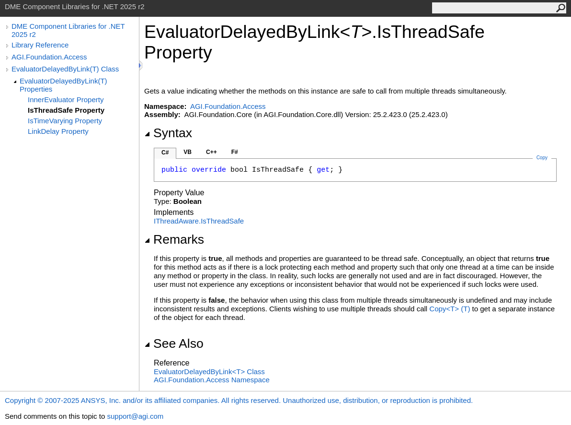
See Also (174, 343)
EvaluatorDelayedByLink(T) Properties (63, 85)
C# (165, 152)
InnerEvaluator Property (65, 99)
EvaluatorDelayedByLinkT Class (209, 371)
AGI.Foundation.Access (49, 57)
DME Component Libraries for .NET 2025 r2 (68, 30)
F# (234, 152)
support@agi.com (135, 416)
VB (187, 152)
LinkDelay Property (58, 131)
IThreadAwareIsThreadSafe (199, 221)
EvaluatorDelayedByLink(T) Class (65, 69)
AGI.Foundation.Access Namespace (212, 380)
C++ (211, 152)
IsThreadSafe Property (66, 110)
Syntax (168, 133)
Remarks (174, 239)
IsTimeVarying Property (65, 121)
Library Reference (40, 45)
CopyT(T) (449, 309)
